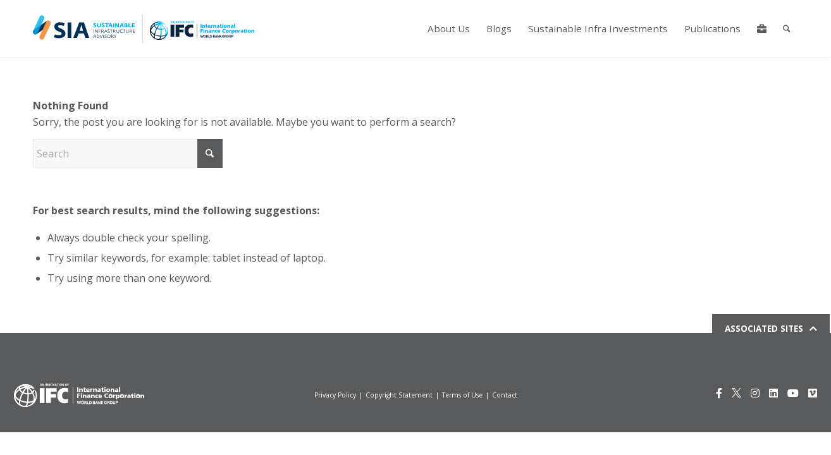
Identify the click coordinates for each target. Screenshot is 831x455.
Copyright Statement (399, 395)
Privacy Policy (335, 395)
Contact (504, 395)
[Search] (786, 28)
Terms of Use (462, 395)
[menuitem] (448, 28)
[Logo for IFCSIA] (143, 28)
